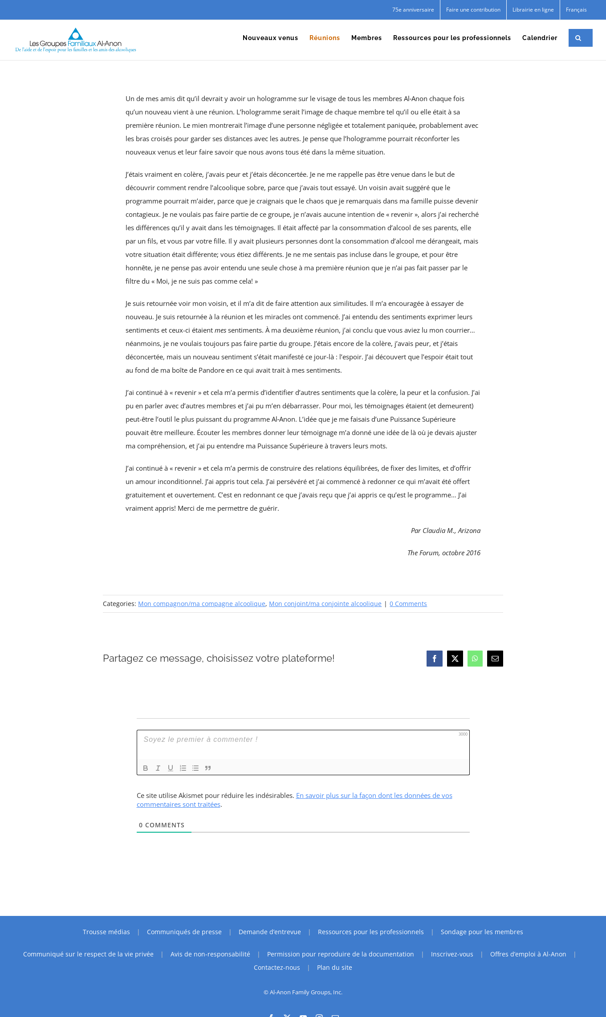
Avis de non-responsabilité (210, 954)
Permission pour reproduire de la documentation (340, 954)
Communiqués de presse (184, 932)
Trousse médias (106, 932)
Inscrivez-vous (452, 954)
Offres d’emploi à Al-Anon (528, 954)
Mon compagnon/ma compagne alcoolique (201, 603)
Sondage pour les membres (482, 932)
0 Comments (408, 603)
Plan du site (334, 967)
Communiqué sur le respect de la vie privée (88, 954)
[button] (578, 38)
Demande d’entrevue (270, 932)
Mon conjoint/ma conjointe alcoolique (325, 603)
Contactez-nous (277, 967)
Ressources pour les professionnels (371, 932)
